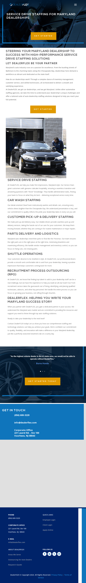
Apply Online (48, 530)
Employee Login (49, 520)
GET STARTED (43, 36)
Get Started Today (42, 381)
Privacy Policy (56, 575)
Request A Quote (15, 565)
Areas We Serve (14, 554)
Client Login (47, 525)
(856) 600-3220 (14, 518)
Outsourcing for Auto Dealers (20, 560)
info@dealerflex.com (25, 422)
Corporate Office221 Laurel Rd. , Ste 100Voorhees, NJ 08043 (26, 433)
